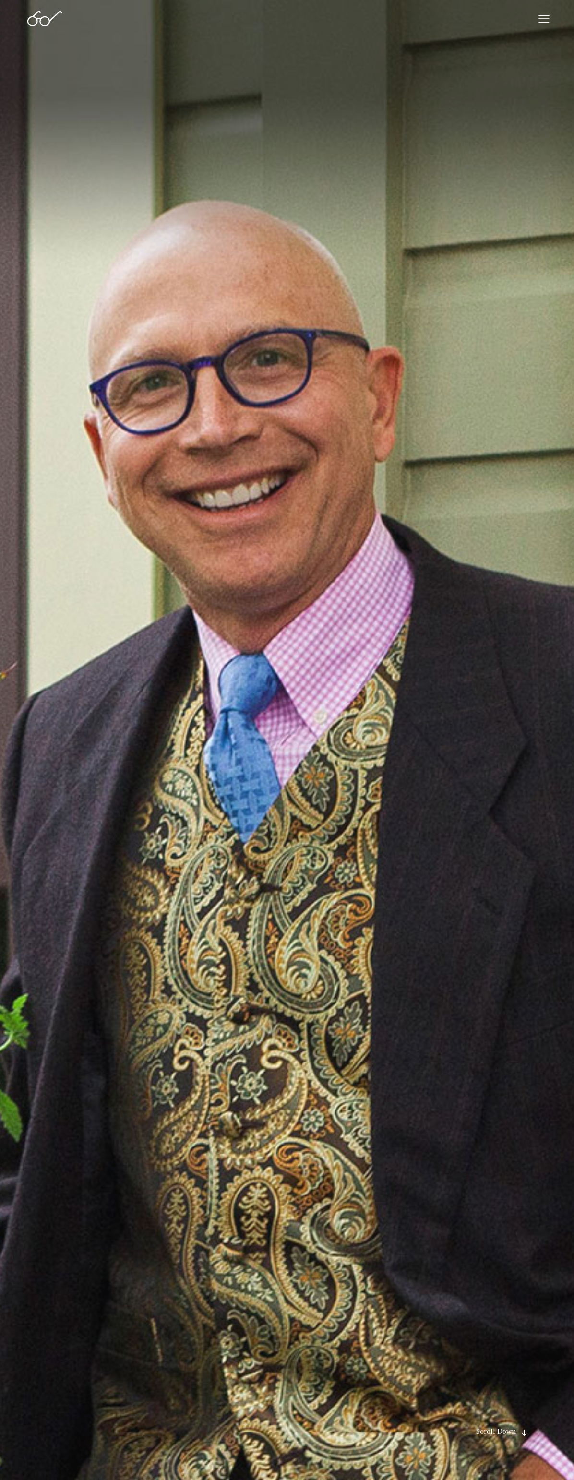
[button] (544, 18)
